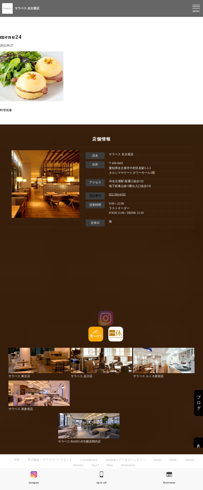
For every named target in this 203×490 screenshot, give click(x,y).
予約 (198, 443)
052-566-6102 (117, 194)
